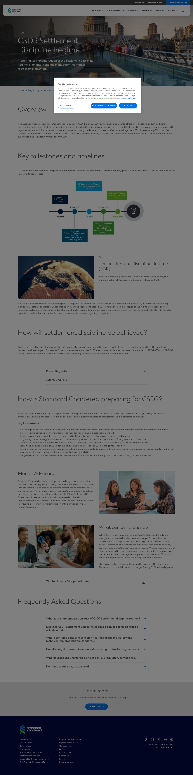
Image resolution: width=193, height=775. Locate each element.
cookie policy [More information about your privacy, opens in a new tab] (132, 98)
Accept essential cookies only (104, 105)
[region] (97, 96)
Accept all (128, 105)
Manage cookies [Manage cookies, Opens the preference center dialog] (66, 105)
